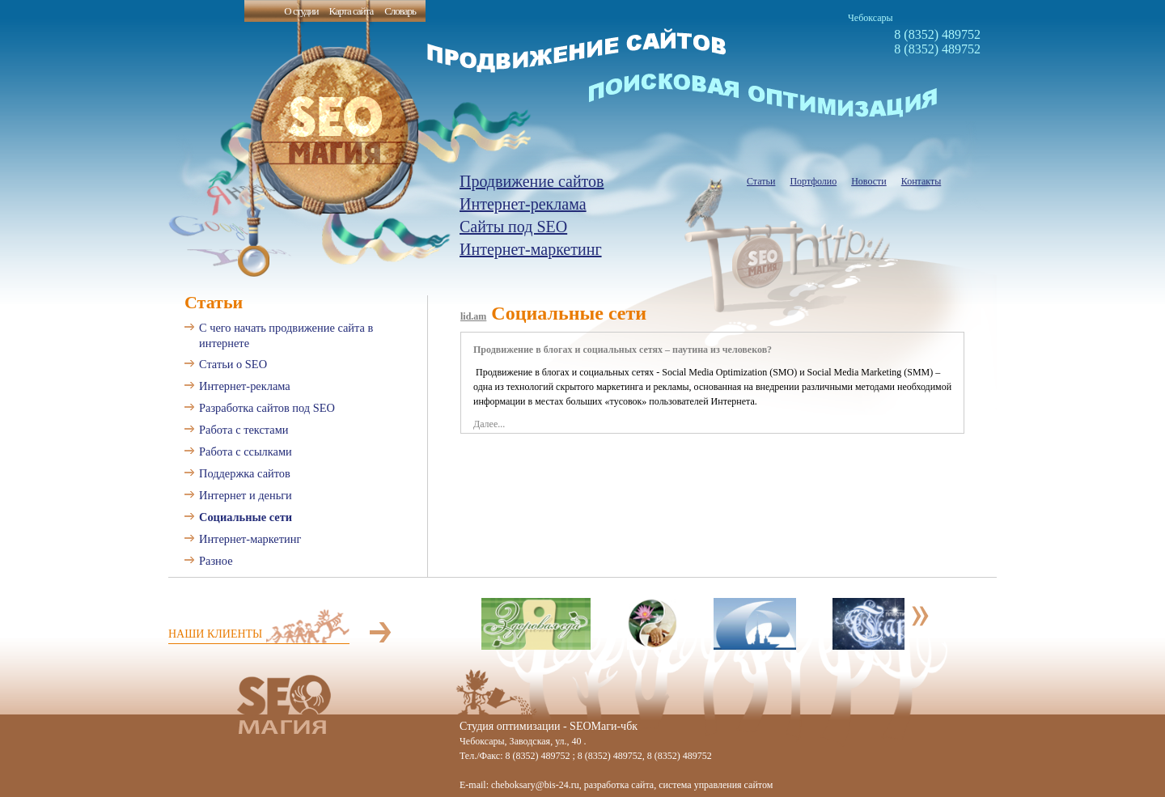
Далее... (489, 424)
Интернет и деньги (245, 495)
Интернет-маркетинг (531, 249)
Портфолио (813, 181)
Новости (869, 181)
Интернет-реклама (523, 204)
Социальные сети (245, 517)
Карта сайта (350, 11)
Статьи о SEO (233, 364)
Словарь (400, 11)
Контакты (921, 181)
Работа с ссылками (245, 451)
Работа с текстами (244, 429)
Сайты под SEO (513, 226)
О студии (301, 11)
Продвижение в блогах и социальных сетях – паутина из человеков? (622, 349)
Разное (216, 560)
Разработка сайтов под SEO (267, 407)
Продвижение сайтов (532, 181)
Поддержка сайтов (244, 473)
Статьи (761, 181)
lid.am (473, 316)
